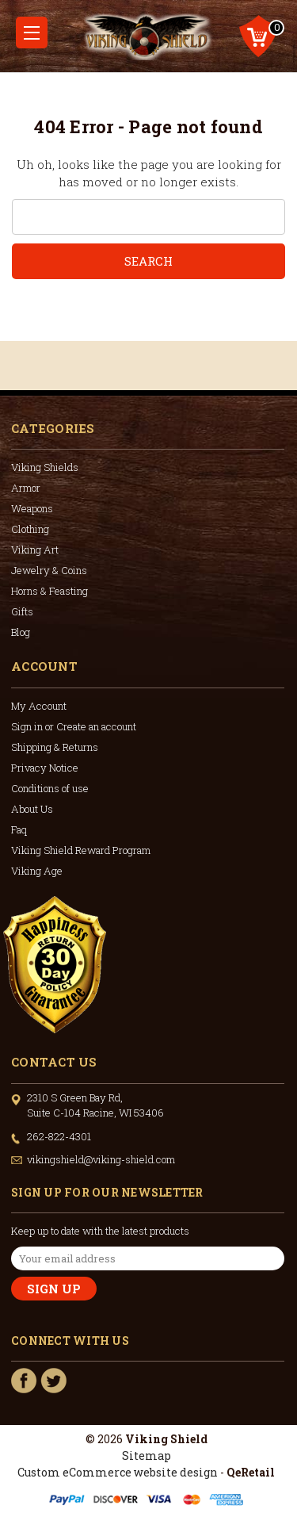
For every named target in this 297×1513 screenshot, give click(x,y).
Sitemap (146, 1455)
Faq (19, 829)
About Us (32, 809)
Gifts (22, 611)
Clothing (30, 529)
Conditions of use (50, 788)
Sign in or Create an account (73, 726)
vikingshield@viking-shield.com (101, 1159)
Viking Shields (44, 467)
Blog (20, 632)
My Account (39, 706)
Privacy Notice (44, 767)
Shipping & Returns (54, 747)
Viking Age (37, 871)
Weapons (32, 508)
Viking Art (35, 549)
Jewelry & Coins (49, 570)
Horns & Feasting (49, 591)
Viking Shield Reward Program (80, 850)
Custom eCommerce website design (117, 1472)
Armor (25, 488)
